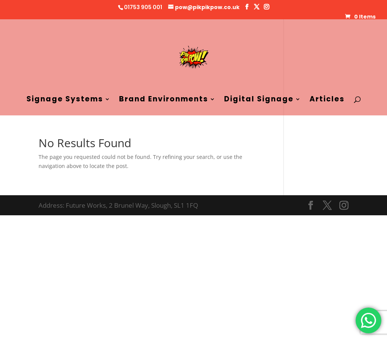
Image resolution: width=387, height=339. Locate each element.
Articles (327, 100)
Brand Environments (163, 100)
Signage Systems (64, 100)
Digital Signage (259, 100)
